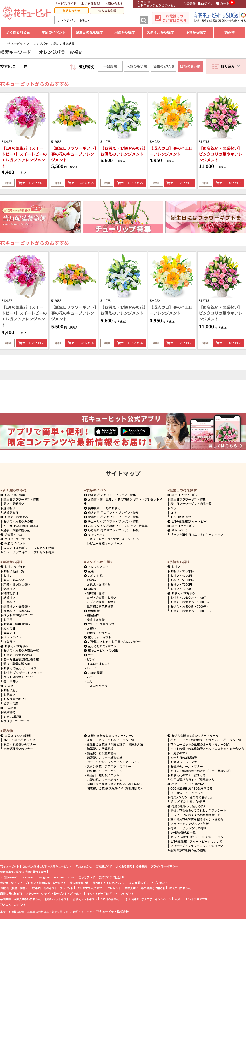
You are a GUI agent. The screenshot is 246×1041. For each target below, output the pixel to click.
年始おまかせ (71, 10)
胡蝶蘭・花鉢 (11, 534)
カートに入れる (31, 183)
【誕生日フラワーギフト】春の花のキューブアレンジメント (73, 154)
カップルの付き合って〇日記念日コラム (196, 837)
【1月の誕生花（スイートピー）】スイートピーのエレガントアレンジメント (24, 157)
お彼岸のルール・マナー (186, 766)
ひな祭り (9, 641)
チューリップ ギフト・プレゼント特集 (28, 552)
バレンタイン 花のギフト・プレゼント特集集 (116, 526)
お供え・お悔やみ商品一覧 (21, 650)
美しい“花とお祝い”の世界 (188, 801)
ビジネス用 (10, 703)
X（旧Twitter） (9, 877)
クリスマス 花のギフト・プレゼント (99, 888)
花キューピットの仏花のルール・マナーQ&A (199, 744)
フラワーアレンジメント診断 (189, 823)
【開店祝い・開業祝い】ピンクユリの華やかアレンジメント (220, 154)
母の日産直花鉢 (79, 882)
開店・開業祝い (13, 504)
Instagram (43, 877)
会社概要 (141, 866)
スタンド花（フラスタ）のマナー (109, 766)
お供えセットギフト (85, 899)
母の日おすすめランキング (109, 882)
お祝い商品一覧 (13, 571)
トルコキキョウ (180, 517)
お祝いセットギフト (57, 899)
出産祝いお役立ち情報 (101, 753)
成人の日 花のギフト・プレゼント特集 (28, 548)
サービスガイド (65, 3)
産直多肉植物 (96, 619)
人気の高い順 (136, 66)
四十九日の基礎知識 (183, 757)
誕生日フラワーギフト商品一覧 (191, 504)
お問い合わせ (114, 3)
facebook (28, 877)
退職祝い (9, 508)
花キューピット (9, 866)
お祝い (7, 575)
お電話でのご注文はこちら (175, 18)
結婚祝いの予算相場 (100, 749)
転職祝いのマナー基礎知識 (104, 757)
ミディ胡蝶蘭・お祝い (101, 597)
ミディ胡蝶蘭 (12, 716)
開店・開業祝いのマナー (19, 744)
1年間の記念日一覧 (183, 832)
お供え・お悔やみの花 (18, 521)
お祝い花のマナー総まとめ (104, 779)
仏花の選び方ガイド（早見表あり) (193, 779)
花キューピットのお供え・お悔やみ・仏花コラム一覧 (205, 740)
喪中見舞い (10, 681)
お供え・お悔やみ (16, 517)
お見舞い (9, 694)
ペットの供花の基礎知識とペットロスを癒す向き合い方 (207, 749)
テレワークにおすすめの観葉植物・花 (195, 815)
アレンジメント (96, 566)
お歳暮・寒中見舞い (16, 624)
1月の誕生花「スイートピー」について (196, 841)
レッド (91, 668)
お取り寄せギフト (15, 699)
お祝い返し (10, 690)
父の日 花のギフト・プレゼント (148, 882)
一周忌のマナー (180, 753)
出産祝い (9, 602)
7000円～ (182, 584)
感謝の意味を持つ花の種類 (188, 850)
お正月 (7, 619)
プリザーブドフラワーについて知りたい (196, 846)
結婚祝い (9, 597)
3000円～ (182, 571)
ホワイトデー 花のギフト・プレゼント (110, 893)
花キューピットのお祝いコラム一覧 (110, 740)
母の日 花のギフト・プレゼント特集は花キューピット (33, 882)
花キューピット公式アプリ (191, 899)
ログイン (206, 3)
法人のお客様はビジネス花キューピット (47, 866)
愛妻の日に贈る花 (11, 893)
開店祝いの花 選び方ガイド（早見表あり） (115, 788)
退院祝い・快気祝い (16, 606)
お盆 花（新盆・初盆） (14, 888)
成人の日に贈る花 (180, 888)
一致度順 (110, 66)
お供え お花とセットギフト (21, 668)
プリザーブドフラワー (17, 539)
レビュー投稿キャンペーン (104, 543)
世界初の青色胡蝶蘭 (100, 606)
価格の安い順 (163, 66)
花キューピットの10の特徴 (188, 828)
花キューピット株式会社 (112, 911)
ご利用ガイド (104, 866)
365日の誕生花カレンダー (20, 740)
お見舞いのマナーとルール (104, 771)
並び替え (87, 67)
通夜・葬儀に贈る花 (16, 530)
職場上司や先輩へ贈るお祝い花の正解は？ (115, 784)
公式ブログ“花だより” (112, 877)
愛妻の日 (9, 633)
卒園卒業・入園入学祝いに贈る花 (20, 899)
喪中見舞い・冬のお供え (102, 508)
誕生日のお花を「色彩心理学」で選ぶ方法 (115, 744)
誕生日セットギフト (182, 526)
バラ (173, 508)
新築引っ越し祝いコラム (103, 775)
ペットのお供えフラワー (19, 677)
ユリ (173, 512)
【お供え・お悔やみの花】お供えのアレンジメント (123, 151)
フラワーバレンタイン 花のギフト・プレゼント (54, 893)
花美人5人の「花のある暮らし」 (191, 797)
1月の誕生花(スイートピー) (187, 521)
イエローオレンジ (98, 663)
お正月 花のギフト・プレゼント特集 (110, 495)
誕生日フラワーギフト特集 (21, 499)
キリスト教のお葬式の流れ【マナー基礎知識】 (201, 771)
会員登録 (187, 3)
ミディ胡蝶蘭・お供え (101, 602)
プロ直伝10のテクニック (186, 793)
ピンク (91, 659)
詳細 (8, 183)
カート (223, 3)
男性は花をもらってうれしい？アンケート (198, 810)
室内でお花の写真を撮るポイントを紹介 (196, 819)
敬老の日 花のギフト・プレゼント (52, 888)
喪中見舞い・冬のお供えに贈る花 (145, 888)
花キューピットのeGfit (101, 650)
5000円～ (182, 580)
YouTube (59, 877)
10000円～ (183, 589)
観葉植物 (9, 712)
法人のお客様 (107, 10)
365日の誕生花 (110, 899)
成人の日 (9, 628)
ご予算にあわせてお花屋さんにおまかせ (112, 641)
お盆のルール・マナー (185, 762)
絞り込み (230, 65)
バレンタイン (12, 637)
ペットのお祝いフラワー (19, 615)
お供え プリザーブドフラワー (22, 672)
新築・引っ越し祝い (16, 584)
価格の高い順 (190, 66)
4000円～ (182, 575)
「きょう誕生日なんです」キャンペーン (113, 539)
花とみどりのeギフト (100, 646)
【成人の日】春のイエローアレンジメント (171, 151)
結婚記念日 (10, 512)
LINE (71, 877)
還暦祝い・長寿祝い (16, 611)
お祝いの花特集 (14, 495)
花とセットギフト (97, 637)
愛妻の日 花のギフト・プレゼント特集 (111, 517)
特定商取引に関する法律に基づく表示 (23, 871)
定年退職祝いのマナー (18, 749)
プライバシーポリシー (164, 866)
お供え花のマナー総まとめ (188, 775)
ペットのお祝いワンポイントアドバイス (113, 762)
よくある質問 (90, 3)
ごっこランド (87, 877)
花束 (89, 571)
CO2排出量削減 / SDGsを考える (191, 788)
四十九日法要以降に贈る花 (21, 526)
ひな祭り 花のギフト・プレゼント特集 (111, 530)
